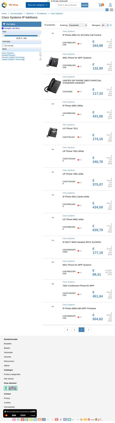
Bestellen (7, 344)
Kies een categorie (38, 5)
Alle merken (9, 379)
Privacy (7, 398)
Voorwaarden (9, 407)
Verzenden (8, 352)
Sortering (63, 25)
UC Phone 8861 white (73, 219)
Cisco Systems (57, 13)
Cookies (7, 403)
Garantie (7, 357)
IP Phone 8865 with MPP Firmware (79, 308)
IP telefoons (42, 13)
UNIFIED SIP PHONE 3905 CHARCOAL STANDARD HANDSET (82, 81)
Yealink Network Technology (13, 59)
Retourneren (9, 361)
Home (4, 13)
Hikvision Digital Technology (13, 57)
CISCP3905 (67, 92)
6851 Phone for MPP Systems (77, 58)
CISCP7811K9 (69, 137)
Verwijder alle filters (11, 28)
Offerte (7, 366)
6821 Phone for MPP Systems (77, 265)
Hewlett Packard (8, 55)
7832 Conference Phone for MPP (78, 285)
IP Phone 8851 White (73, 105)
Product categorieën (12, 374)
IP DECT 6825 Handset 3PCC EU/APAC (82, 242)
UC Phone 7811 (70, 128)
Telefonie (29, 13)
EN (111, 10)
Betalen (7, 348)
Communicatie (16, 13)
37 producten (49, 25)
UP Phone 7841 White (73, 151)
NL (107, 10)
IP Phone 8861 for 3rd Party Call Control (82, 35)
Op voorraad (7, 45)
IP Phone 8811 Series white (76, 196)
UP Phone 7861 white (73, 174)
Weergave (96, 25)
